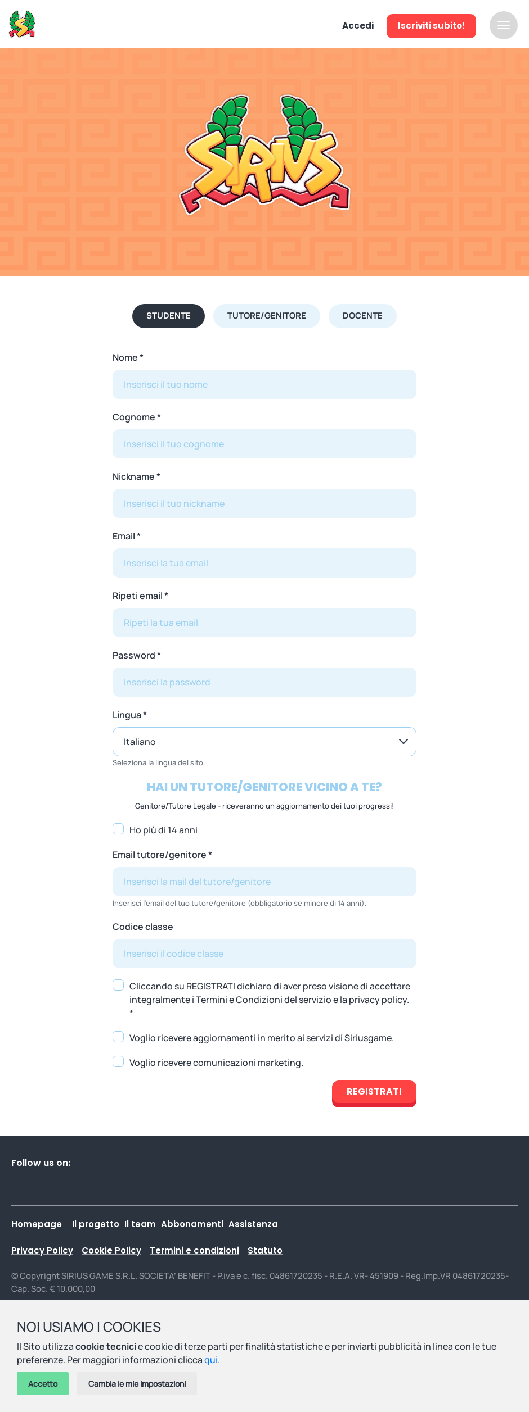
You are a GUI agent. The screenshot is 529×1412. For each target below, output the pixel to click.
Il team (140, 1224)
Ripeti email (138, 595)
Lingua (127, 715)
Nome (125, 357)
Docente (363, 315)
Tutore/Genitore (266, 315)
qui (211, 1360)
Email (124, 536)
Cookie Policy (111, 1250)
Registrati (374, 1091)
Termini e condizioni (194, 1250)
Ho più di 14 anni (163, 830)
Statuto (265, 1250)
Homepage (36, 1224)
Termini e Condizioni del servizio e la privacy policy (301, 999)
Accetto (42, 1383)
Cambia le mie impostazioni (137, 1383)
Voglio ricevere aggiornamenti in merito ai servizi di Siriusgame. (261, 1038)
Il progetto (95, 1224)
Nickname (134, 476)
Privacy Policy (42, 1250)
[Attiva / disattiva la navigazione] (504, 25)
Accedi (358, 25)
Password (134, 655)
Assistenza (253, 1224)
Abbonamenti (192, 1224)
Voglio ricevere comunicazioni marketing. (216, 1062)
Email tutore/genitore (160, 854)
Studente (168, 315)
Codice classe (143, 926)
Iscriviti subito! (431, 25)
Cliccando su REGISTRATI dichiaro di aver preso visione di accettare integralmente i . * (269, 999)
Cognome (134, 417)
